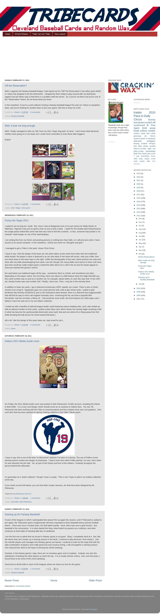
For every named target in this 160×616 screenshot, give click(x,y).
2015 (138, 201)
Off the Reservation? (16, 85)
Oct (140, 226)
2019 (138, 187)
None (13, 329)
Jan (140, 284)
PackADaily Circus (148, 156)
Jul (140, 236)
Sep (140, 229)
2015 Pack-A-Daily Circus (144, 116)
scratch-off (150, 122)
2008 (138, 295)
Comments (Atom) (23, 586)
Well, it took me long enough (20, 125)
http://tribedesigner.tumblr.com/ (22, 494)
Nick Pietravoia (25, 502)
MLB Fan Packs (140, 154)
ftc (148, 125)
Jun (140, 240)
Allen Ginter (143, 146)
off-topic (152, 144)
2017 (138, 195)
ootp (137, 156)
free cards (151, 133)
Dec (140, 219)
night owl (151, 149)
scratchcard (139, 125)
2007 (138, 299)
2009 (138, 292)
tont (135, 146)
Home (7, 34)
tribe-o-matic (139, 151)
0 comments (35, 112)
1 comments (35, 204)
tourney (151, 119)
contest (152, 146)
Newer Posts (12, 580)
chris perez (25, 208)
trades (138, 112)
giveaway (137, 136)
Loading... (112, 142)
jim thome (150, 136)
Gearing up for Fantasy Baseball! (22, 514)
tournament (139, 122)
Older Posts (95, 580)
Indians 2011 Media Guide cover (22, 341)
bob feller (14, 502)
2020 (138, 184)
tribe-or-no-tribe (140, 149)
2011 (138, 216)
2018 (138, 191)
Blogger (94, 609)
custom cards (139, 133)
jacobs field (145, 161)
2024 (138, 173)
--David (16, 112)
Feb (140, 254)
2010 (138, 288)
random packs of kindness (144, 138)
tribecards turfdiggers (144, 141)
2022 (138, 177)
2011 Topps (15, 208)
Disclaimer (60, 34)
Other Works (21, 34)
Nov (140, 222)
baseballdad (150, 151)
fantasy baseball (17, 116)
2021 (138, 180)
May (141, 243)
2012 (138, 212)
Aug (140, 233)
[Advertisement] (80, 56)
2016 (138, 198)
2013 (138, 209)
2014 (138, 205)
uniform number (147, 130)
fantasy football (140, 144)
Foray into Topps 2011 (17, 220)
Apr (140, 247)
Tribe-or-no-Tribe (41, 34)
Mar (140, 250)
